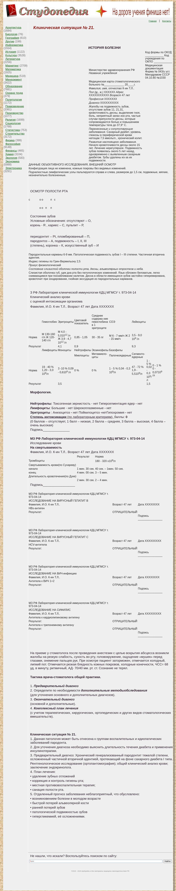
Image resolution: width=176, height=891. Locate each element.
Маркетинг (12, 65)
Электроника (13, 168)
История (10, 51)
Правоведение (14, 106)
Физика (10, 140)
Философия (12, 143)
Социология (13, 123)
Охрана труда (14, 93)
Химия (9, 154)
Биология (11, 34)
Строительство (14, 133)
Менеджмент (13, 79)
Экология (11, 157)
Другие (9, 41)
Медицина (11, 76)
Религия (10, 119)
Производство (14, 113)
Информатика (14, 45)
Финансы (11, 150)
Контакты (166, 21)
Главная (153, 21)
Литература (12, 59)
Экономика (12, 161)
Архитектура (13, 27)
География (12, 37)
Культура (11, 55)
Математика (13, 69)
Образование (13, 86)
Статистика (12, 130)
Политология (13, 99)
